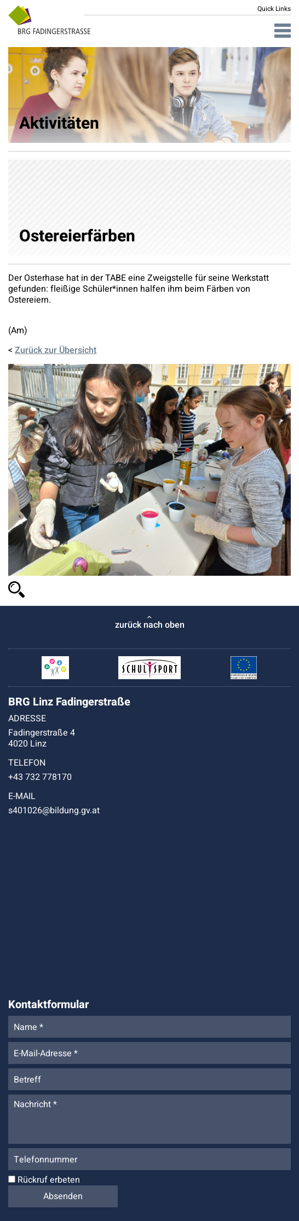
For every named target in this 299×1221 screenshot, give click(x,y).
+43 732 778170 (40, 777)
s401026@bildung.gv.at (54, 810)
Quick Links (274, 8)
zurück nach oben (150, 625)
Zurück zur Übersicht (55, 350)
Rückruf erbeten (44, 1180)
